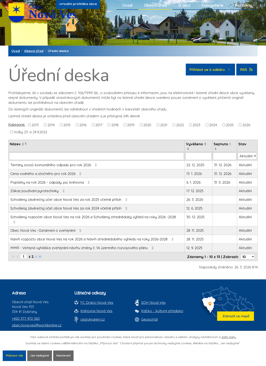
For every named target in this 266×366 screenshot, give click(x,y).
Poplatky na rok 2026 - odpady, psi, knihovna (50, 182)
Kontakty (243, 5)
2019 (130, 124)
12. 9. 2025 (194, 248)
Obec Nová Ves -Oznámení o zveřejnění (46, 230)
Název (17, 144)
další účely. (228, 337)
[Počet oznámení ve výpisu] (248, 256)
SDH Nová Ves (153, 302)
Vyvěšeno (196, 144)
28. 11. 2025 (195, 230)
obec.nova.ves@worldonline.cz (37, 325)
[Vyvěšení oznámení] (198, 156)
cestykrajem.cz (92, 319)
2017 (98, 124)
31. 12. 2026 (222, 165)
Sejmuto (222, 144)
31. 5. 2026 (222, 182)
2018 (114, 124)
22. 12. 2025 (195, 165)
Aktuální (245, 165)
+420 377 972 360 (26, 318)
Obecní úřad (155, 5)
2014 (51, 124)
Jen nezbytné (42, 355)
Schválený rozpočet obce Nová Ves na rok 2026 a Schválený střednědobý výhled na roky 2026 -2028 (93, 219)
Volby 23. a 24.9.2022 (30, 132)
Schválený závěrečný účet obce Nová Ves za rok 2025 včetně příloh (69, 199)
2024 (213, 124)
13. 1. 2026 (194, 173)
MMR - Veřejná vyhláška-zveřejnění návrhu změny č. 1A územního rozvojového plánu (82, 248)
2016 (82, 124)
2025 (230, 124)
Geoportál (149, 319)
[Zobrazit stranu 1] (23, 256)
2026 (246, 124)
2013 (35, 124)
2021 (163, 124)
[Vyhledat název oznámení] (96, 156)
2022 (180, 124)
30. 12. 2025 (195, 217)
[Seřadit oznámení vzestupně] (26, 142)
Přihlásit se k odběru (210, 69)
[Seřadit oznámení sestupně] (26, 144)
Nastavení (67, 355)
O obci (184, 5)
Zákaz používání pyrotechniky (38, 191)
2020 (147, 124)
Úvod (127, 5)
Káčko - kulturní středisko (162, 311)
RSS (246, 69)
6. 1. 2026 (193, 182)
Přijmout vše (15, 355)
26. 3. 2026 (194, 199)
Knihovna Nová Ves (96, 311)
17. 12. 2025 (194, 191)
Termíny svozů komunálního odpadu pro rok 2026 (54, 165)
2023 (196, 124)
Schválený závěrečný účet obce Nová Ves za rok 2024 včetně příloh (69, 208)
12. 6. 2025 (194, 208)
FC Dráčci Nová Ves (96, 302)
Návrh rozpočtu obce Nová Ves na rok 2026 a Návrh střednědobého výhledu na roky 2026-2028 (92, 239)
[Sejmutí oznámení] (224, 156)
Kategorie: (16, 124)
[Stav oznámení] (247, 156)
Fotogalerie (212, 5)
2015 (66, 124)
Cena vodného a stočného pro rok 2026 (46, 173)
